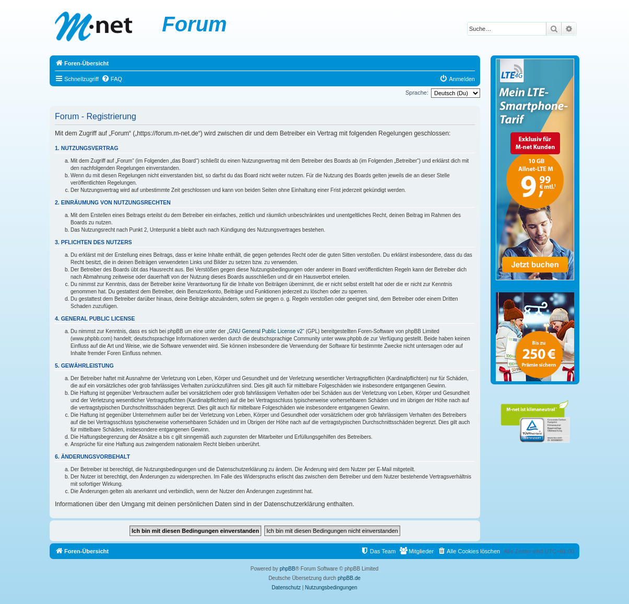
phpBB (287, 569)
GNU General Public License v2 (265, 331)
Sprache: (416, 92)
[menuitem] (111, 79)
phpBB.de (348, 578)
